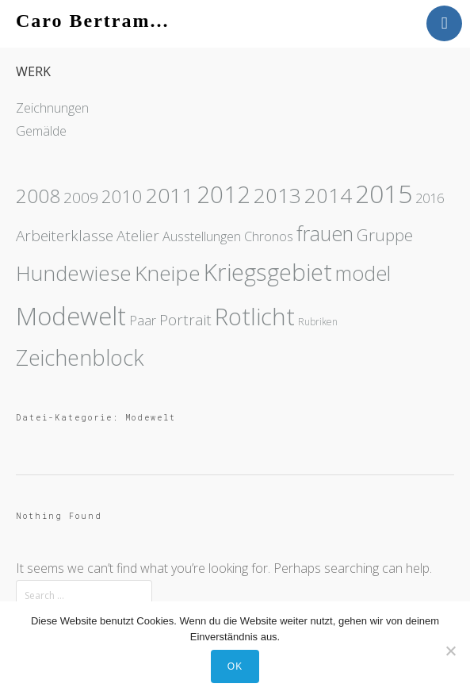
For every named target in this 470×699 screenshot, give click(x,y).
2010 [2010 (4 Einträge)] (122, 196)
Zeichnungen (52, 108)
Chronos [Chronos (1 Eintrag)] (268, 236)
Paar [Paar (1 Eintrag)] (142, 320)
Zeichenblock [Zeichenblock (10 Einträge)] (80, 357)
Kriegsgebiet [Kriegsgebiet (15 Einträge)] (268, 272)
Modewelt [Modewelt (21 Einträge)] (71, 315)
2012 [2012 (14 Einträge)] (223, 194)
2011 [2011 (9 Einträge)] (169, 195)
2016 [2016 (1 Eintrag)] (429, 198)
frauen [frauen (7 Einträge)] (324, 233)
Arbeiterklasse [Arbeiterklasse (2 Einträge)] (64, 235)
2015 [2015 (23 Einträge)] (383, 193)
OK (235, 666)
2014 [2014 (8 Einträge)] (328, 195)
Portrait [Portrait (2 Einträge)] (185, 319)
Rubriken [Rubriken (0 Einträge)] (318, 321)
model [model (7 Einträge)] (363, 272)
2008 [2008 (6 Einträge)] (38, 195)
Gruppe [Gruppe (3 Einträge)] (385, 235)
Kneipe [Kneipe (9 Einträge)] (168, 273)
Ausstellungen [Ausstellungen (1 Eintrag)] (201, 236)
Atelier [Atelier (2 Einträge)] (138, 235)
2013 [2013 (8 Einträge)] (277, 195)
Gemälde (41, 131)
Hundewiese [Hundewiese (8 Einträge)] (74, 273)
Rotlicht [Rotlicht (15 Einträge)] (255, 316)
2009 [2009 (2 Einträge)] (80, 197)
